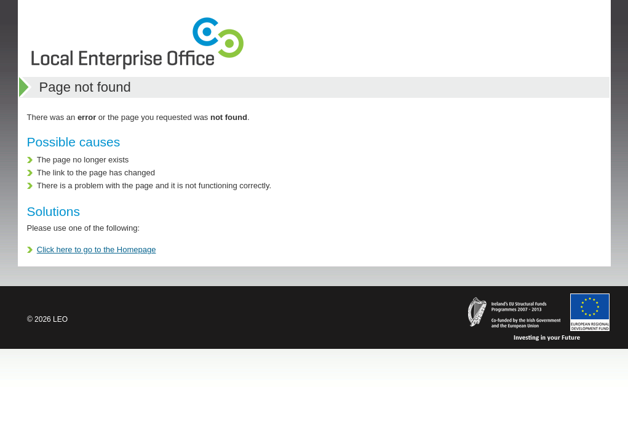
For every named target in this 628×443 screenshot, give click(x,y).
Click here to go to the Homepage (96, 249)
